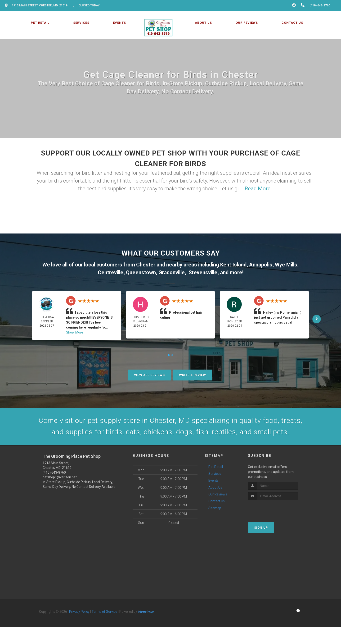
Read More (257, 189)
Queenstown (141, 272)
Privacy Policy (79, 611)
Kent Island (233, 265)
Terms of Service (104, 611)
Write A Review (192, 375)
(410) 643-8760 (54, 472)
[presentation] (273, 509)
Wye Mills (286, 265)
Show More (74, 332)
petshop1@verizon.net (60, 477)
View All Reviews (149, 375)
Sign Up (261, 527)
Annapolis (260, 265)
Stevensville (202, 272)
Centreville (110, 272)
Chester (145, 265)
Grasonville (171, 272)
